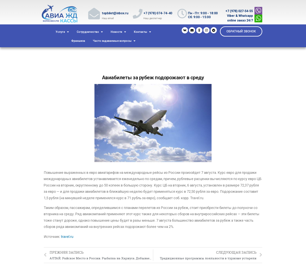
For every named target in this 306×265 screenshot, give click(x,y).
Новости (118, 32)
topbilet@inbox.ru (115, 13)
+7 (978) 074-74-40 (157, 13)
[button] (241, 31)
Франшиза (78, 40)
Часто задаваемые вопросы (114, 41)
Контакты (142, 32)
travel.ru (67, 237)
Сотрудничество (90, 32)
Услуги (62, 32)
